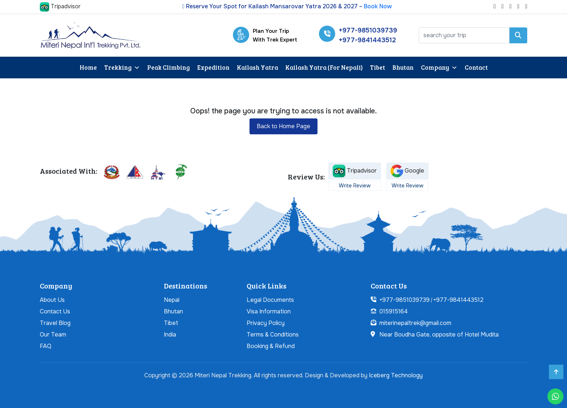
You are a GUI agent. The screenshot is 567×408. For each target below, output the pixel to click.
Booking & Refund (271, 346)
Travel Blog (55, 323)
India (170, 334)
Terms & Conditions (273, 334)
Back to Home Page (283, 126)
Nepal (171, 300)
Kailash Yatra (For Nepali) (324, 67)
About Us (52, 300)
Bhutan (403, 67)
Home (88, 67)
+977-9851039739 (368, 30)
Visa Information (269, 311)
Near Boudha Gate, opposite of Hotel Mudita (439, 334)
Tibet (377, 67)
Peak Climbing (168, 67)
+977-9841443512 (367, 40)
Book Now (378, 6)
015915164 (393, 311)
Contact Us (55, 311)
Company (439, 67)
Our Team (53, 334)
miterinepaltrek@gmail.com (415, 323)
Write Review (355, 185)
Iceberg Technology (396, 375)
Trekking (122, 67)
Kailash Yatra (257, 67)
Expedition (213, 67)
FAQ (45, 346)
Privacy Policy (266, 323)
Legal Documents (270, 300)
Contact (476, 67)
